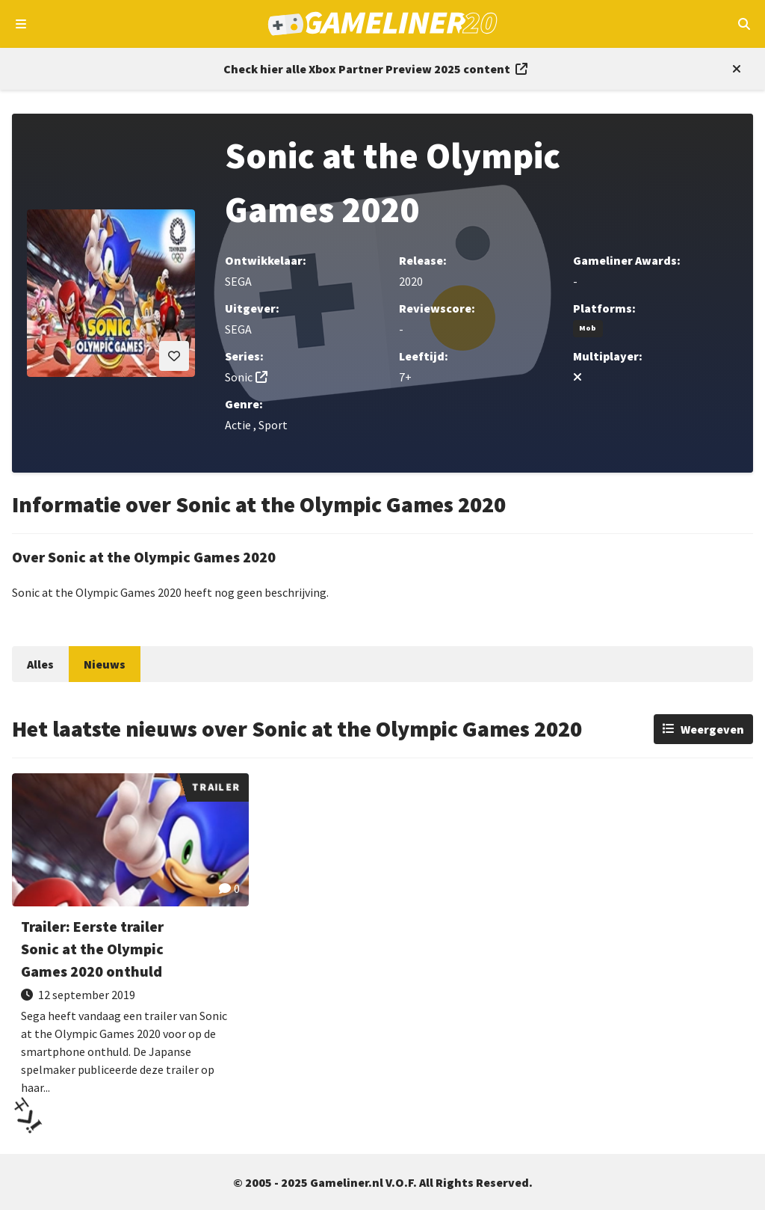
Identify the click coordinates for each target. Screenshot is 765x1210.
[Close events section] (733, 69)
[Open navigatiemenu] (21, 24)
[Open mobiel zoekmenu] (743, 24)
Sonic (239, 376)
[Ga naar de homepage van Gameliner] (382, 23)
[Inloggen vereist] (174, 356)
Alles (40, 664)
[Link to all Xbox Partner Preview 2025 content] (375, 69)
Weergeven (712, 729)
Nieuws (105, 664)
